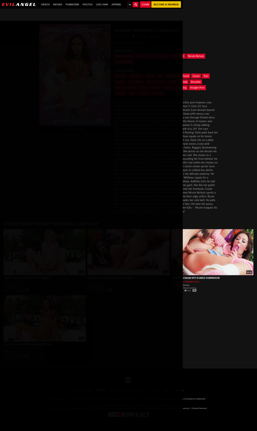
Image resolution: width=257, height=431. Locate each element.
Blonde (183, 81)
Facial (186, 75)
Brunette (196, 81)
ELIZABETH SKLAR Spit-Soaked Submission (196, 278)
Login (145, 4)
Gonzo (196, 75)
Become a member (166, 4)
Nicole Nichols (196, 56)
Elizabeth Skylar (192, 281)
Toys (205, 75)
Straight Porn (197, 87)
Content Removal (199, 408)
